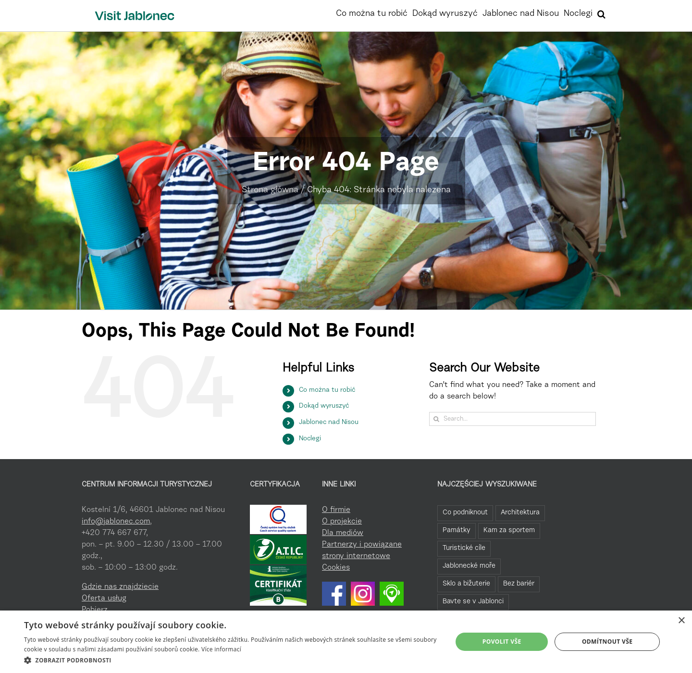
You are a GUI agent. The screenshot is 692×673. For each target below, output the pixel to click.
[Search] (436, 419)
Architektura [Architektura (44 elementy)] (520, 512)
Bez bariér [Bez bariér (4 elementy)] (518, 583)
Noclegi (310, 439)
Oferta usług (104, 598)
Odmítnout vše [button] (607, 641)
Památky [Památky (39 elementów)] (456, 530)
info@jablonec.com (116, 521)
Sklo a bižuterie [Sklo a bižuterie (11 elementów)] (466, 583)
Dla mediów (342, 533)
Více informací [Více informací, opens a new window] (221, 649)
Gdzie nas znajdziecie (120, 587)
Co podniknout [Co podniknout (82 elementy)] (465, 512)
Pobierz (95, 610)
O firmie (336, 510)
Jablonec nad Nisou (328, 422)
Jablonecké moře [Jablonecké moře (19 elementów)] (469, 566)
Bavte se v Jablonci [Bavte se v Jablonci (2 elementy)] (473, 601)
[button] (601, 13)
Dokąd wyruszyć (324, 406)
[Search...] (512, 419)
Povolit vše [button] (501, 641)
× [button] (681, 620)
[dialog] (346, 642)
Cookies (336, 568)
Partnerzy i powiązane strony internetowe (362, 550)
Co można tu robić (327, 390)
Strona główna (270, 190)
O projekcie (342, 521)
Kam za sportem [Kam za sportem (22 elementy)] (509, 530)
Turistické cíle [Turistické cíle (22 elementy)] (464, 548)
